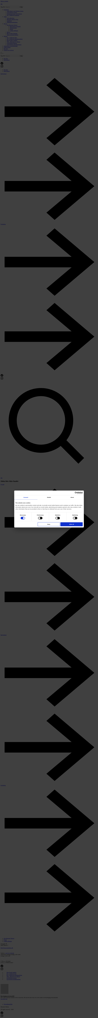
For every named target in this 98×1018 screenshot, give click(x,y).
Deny (48, 524)
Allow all (71, 524)
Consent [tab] (25, 497)
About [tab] (72, 497)
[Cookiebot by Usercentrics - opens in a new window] (76, 493)
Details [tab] (49, 497)
